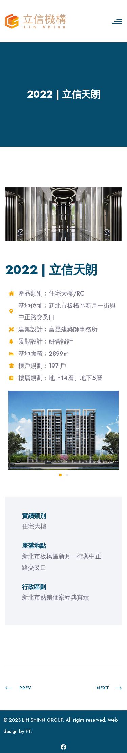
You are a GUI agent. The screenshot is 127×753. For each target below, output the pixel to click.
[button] (18, 430)
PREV (18, 688)
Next (109, 688)
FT (28, 731)
